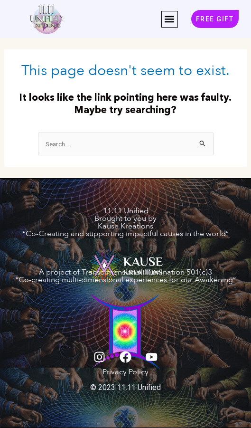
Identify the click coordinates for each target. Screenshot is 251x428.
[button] (169, 19)
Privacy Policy (125, 372)
